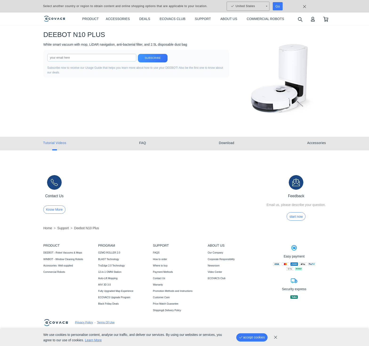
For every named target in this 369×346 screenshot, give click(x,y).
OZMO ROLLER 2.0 (109, 252)
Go (278, 6)
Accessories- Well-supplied (58, 265)
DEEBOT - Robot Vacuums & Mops (62, 252)
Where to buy (160, 265)
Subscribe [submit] (153, 58)
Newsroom (214, 265)
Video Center (215, 271)
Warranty (158, 284)
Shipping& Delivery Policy (167, 310)
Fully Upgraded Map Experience (115, 291)
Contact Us (159, 278)
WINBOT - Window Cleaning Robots (63, 259)
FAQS (156, 252)
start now (296, 216)
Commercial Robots (54, 271)
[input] (91, 57)
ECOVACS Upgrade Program (114, 297)
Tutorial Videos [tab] (54, 143)
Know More (54, 209)
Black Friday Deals (108, 303)
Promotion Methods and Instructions (173, 291)
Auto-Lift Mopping (107, 278)
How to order (160, 259)
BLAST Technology (108, 259)
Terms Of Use (106, 322)
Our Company (215, 252)
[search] (299, 19)
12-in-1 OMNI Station (109, 271)
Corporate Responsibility (221, 259)
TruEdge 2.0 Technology (111, 265)
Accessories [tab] (316, 143)
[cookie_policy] (276, 337)
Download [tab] (226, 143)
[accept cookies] (252, 337)
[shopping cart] (325, 18)
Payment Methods (163, 271)
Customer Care (161, 297)
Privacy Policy (84, 322)
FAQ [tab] (142, 143)
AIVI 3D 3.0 (104, 284)
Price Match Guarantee (165, 303)
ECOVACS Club (216, 278)
